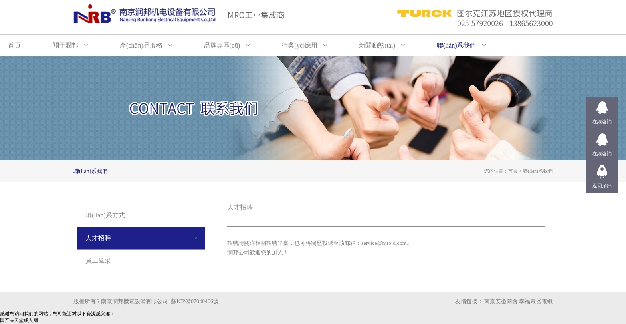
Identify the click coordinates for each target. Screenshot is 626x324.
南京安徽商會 (501, 301)
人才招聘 (98, 238)
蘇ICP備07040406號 (195, 301)
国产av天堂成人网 (19, 320)
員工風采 (98, 260)
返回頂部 (602, 186)
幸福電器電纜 (536, 301)
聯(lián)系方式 (105, 215)
